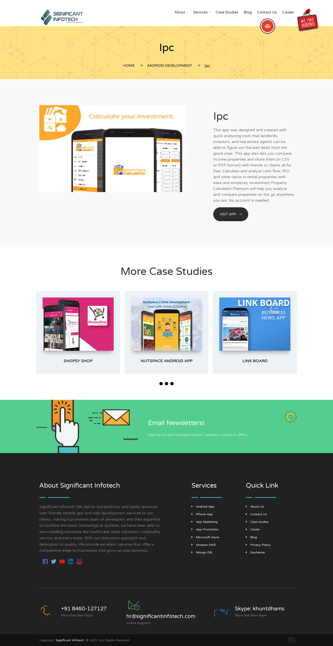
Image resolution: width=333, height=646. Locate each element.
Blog (248, 12)
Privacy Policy (258, 545)
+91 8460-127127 (84, 609)
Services (201, 12)
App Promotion (204, 529)
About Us (255, 506)
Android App (202, 506)
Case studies (227, 12)
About (181, 12)
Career (288, 12)
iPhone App (202, 514)
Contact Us (267, 12)
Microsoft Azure (205, 537)
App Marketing (204, 522)
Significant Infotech (70, 640)
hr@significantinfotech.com (160, 616)
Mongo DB (201, 552)
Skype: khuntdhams (259, 609)
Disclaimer (255, 552)
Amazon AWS (203, 545)
